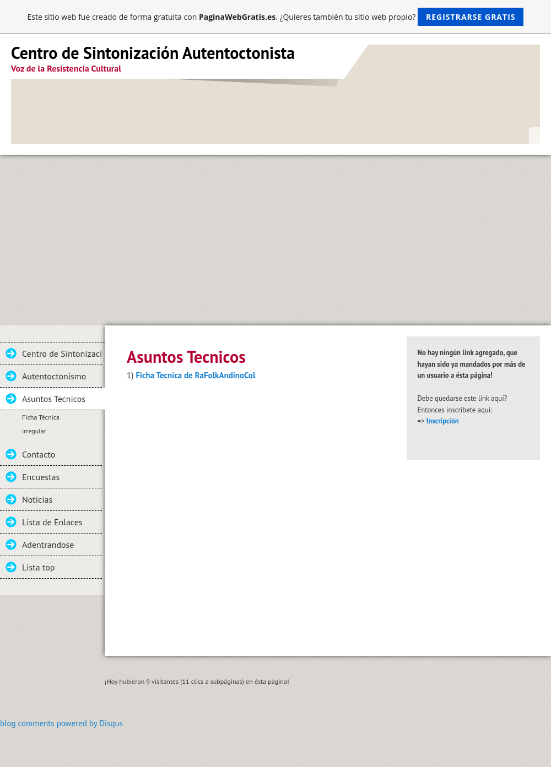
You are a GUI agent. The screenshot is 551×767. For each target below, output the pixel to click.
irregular (34, 431)
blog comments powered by (61, 723)
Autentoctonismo (54, 376)
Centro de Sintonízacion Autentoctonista (62, 353)
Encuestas (41, 476)
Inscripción (442, 421)
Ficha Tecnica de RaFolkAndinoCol (195, 375)
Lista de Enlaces (52, 521)
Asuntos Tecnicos (53, 398)
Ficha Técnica (41, 417)
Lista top (38, 567)
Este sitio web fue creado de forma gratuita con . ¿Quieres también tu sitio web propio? (276, 17)
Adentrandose (48, 544)
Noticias (37, 499)
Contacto (38, 454)
